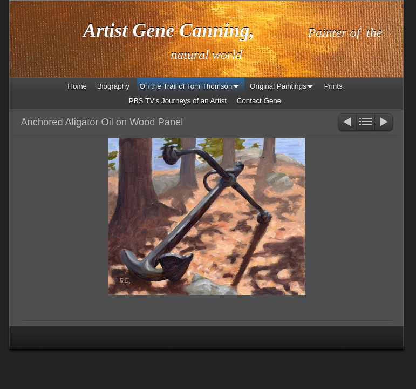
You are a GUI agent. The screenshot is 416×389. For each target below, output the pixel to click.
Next (384, 122)
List (365, 122)
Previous (346, 122)
